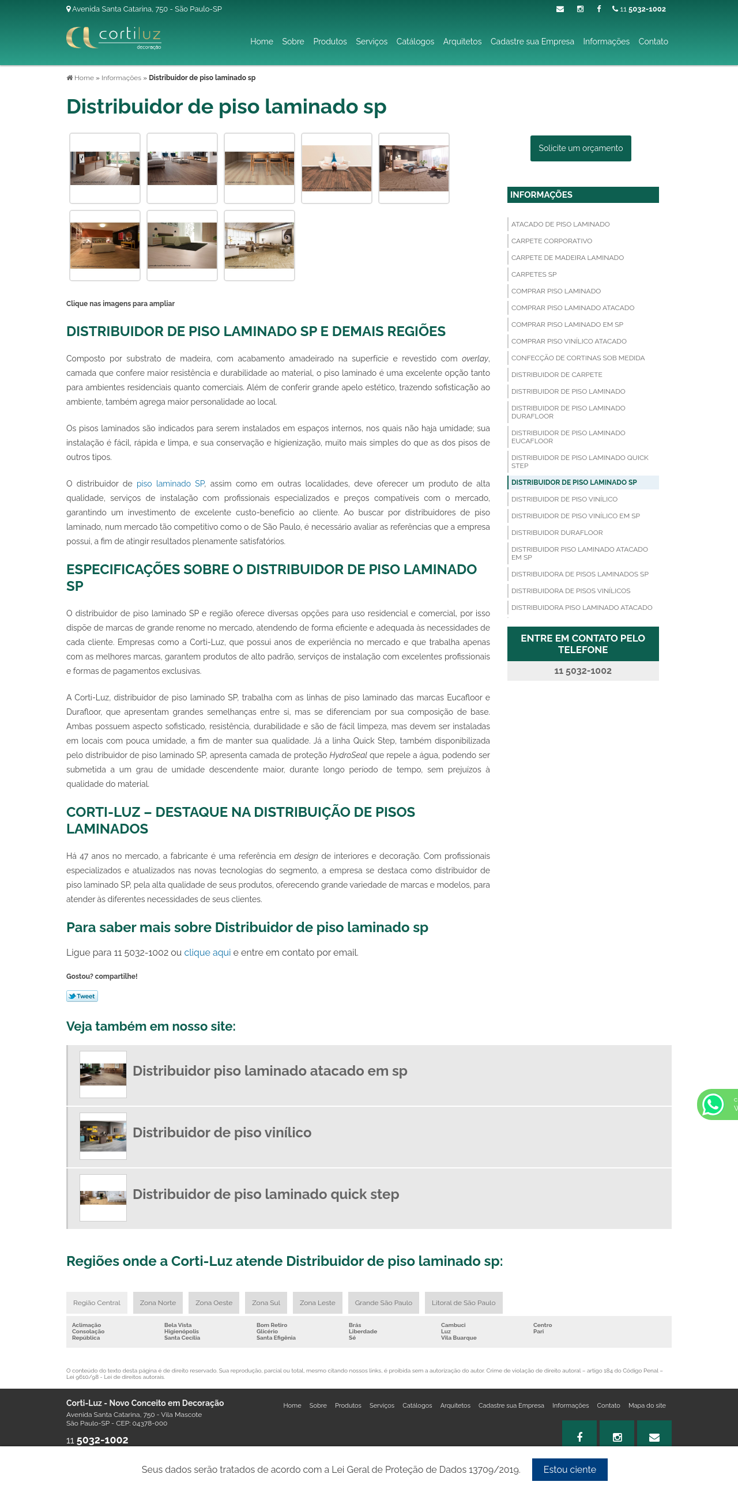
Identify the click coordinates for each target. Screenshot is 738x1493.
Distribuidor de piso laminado (568, 391)
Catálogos (415, 41)
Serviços (371, 41)
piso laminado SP (170, 483)
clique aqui (207, 952)
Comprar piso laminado (556, 291)
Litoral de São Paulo (463, 1303)
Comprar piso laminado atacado (572, 308)
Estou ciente (570, 1469)
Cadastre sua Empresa (532, 41)
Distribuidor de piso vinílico (564, 499)
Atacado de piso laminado (560, 224)
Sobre (293, 41)
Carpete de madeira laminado (567, 258)
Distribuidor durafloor (557, 533)
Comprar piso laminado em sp (567, 325)
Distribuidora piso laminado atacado (582, 608)
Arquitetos (462, 41)
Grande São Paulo (383, 1303)
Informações (606, 41)
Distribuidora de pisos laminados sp (580, 574)
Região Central (97, 1303)
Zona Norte (158, 1303)
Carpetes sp (534, 274)
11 (639, 9)
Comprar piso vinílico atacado (569, 341)
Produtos (330, 41)
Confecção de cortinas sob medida (578, 358)
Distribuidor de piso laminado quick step (580, 462)
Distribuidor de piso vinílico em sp (575, 516)
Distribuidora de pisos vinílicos (571, 591)
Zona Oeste (213, 1303)
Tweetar (82, 996)
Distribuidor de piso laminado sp (574, 482)
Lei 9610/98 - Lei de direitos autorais (115, 1377)
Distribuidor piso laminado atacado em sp (579, 553)
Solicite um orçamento (581, 148)
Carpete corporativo (551, 241)
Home (261, 41)
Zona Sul (266, 1303)
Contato (653, 41)
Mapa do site (647, 1405)
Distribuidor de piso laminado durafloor (568, 412)
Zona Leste (318, 1303)
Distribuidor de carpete (557, 375)
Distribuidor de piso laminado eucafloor (568, 437)
